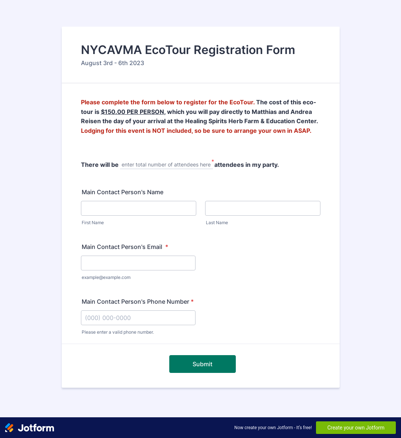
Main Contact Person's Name (122, 192)
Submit (203, 364)
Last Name (217, 222)
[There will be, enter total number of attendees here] (166, 165)
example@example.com (106, 277)
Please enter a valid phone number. (118, 332)
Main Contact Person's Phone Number (138, 301)
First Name (93, 222)
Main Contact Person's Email (125, 246)
